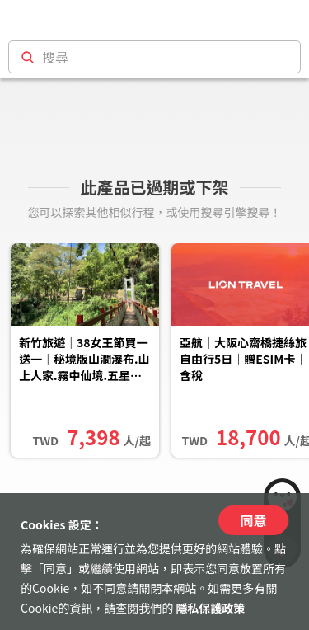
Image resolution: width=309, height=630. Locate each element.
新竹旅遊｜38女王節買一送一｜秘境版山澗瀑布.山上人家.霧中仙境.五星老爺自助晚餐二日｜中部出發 (84, 360)
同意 (253, 520)
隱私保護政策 (210, 607)
